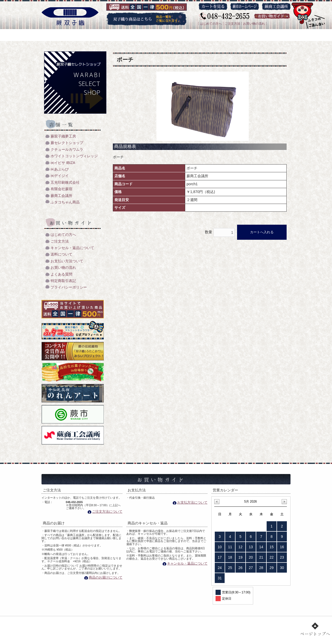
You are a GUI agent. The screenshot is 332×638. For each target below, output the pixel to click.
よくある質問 (61, 274)
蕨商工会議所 (61, 196)
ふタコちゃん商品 (65, 202)
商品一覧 (154, 621)
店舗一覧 (179, 621)
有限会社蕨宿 (61, 189)
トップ (84, 621)
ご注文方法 (232, 23)
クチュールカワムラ (67, 150)
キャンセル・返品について (72, 248)
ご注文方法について (107, 511)
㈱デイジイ (60, 176)
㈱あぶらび (60, 169)
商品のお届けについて (105, 577)
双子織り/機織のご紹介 (118, 621)
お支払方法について (192, 502)
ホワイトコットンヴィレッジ (74, 156)
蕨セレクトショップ (67, 143)
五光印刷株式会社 (65, 182)
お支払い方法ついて (67, 261)
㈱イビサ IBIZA (63, 163)
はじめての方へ (211, 23)
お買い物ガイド (209, 621)
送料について (61, 254)
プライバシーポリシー (69, 287)
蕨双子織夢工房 (63, 136)
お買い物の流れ (254, 23)
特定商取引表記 (63, 281)
